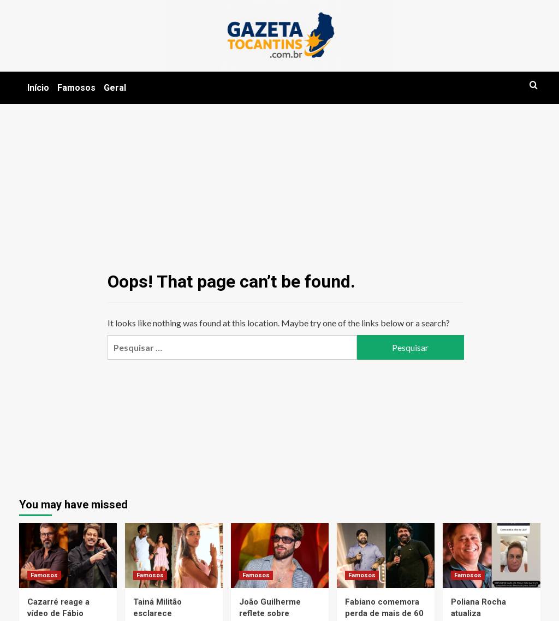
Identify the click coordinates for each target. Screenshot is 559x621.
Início (38, 88)
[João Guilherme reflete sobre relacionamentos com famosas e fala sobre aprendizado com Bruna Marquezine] (280, 555)
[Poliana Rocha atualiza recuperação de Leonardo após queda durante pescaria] (491, 555)
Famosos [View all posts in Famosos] (44, 575)
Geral (115, 88)
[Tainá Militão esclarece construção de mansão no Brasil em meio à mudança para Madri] (174, 555)
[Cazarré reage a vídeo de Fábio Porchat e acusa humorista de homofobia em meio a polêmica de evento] (68, 555)
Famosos (76, 88)
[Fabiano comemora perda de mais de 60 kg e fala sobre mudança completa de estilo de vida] (386, 555)
